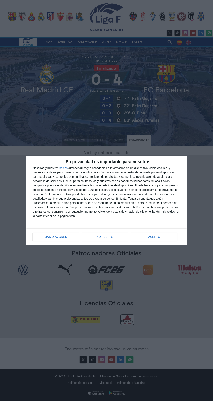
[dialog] (106, 200)
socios (63, 167)
